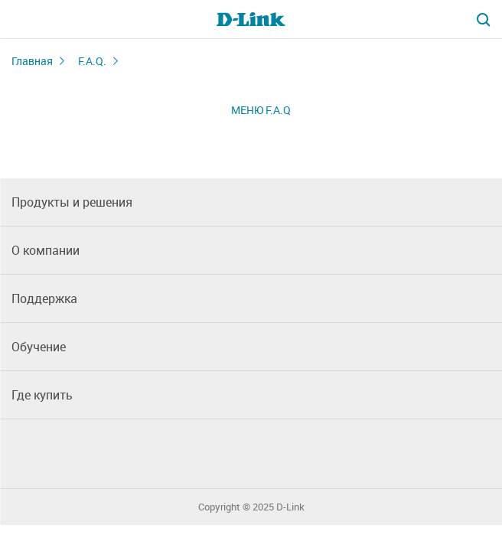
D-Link (290, 507)
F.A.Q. (92, 61)
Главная (32, 61)
